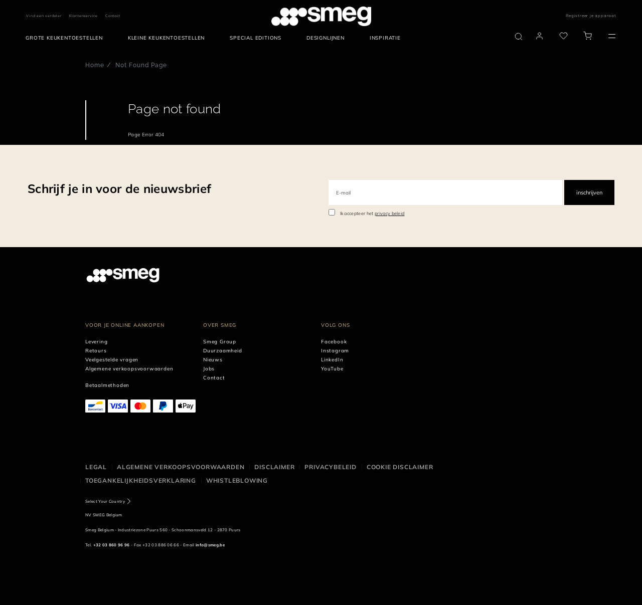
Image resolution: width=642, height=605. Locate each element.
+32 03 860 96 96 (111, 544)
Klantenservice (83, 16)
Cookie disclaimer (400, 467)
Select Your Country (105, 501)
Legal (96, 467)
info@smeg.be (210, 544)
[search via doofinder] (518, 37)
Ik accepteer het (372, 213)
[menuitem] (67, 38)
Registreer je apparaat (591, 15)
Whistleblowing (237, 480)
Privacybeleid (330, 467)
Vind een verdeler (44, 16)
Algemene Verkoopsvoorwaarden (180, 467)
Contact (112, 16)
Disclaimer (274, 467)
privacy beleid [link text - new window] (389, 213)
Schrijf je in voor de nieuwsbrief (119, 188)
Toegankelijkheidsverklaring (140, 480)
